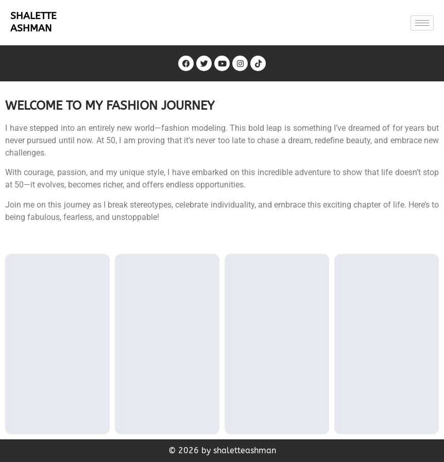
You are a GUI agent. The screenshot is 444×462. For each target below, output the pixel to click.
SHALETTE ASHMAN (33, 22)
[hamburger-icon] (422, 22)
